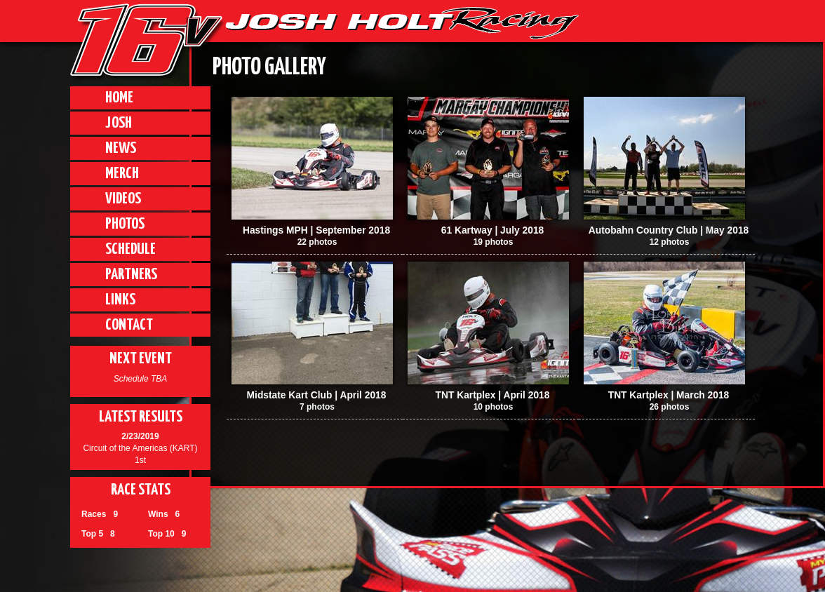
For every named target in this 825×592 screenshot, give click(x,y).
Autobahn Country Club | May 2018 (669, 230)
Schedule (130, 249)
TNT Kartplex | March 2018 (669, 395)
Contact (129, 325)
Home (119, 98)
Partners (131, 275)
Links (120, 300)
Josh (118, 123)
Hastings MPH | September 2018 (316, 230)
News (120, 148)
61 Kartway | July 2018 (492, 230)
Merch (122, 174)
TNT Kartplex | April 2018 (493, 395)
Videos (123, 199)
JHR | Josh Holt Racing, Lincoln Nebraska (402, 23)
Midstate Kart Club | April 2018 (317, 395)
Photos (125, 224)
